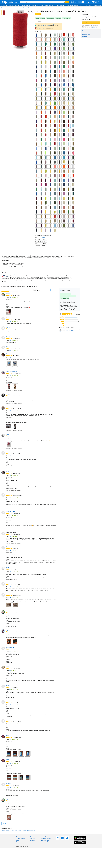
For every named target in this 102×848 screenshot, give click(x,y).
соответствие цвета (40, 18)
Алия (7, 317)
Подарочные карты (60, 5)
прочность (58, 18)
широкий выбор (50, 18)
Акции (81, 5)
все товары (13, 274)
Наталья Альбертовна (11, 371)
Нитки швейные (27, 7)
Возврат (18, 840)
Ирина (7, 434)
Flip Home (88, 5)
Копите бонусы (40, 28)
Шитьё (21, 7)
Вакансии (32, 840)
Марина (8, 630)
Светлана (8, 720)
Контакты (84, 36)
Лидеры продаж (97, 5)
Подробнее (94, 27)
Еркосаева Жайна (10, 511)
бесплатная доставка (44, 25)
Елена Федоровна (10, 353)
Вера (7, 582)
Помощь (18, 836)
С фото (53, 290)
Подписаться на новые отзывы (54, 16)
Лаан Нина (8, 346)
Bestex (43, 237)
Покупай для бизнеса (37, 5)
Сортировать (35, 289)
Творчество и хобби (14, 7)
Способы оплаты (86, 34)
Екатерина (8, 666)
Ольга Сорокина (10, 647)
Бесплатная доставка (72, 5)
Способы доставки (86, 32)
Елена (7, 471)
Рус (83, 2)
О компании (33, 836)
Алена (7, 567)
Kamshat (8, 685)
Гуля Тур (8, 293)
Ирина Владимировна (11, 494)
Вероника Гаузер (10, 593)
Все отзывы (5, 290)
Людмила (8, 327)
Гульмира (8, 546)
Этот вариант (13, 290)
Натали (8, 394)
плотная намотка (66, 18)
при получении (53, 24)
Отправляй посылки (14, 5)
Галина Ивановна (10, 452)
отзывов (44, 16)
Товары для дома (5, 7)
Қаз (80, 2)
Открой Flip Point (49, 5)
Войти (72, 1)
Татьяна (8, 407)
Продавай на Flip (25, 5)
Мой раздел (73, 2)
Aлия (7, 701)
